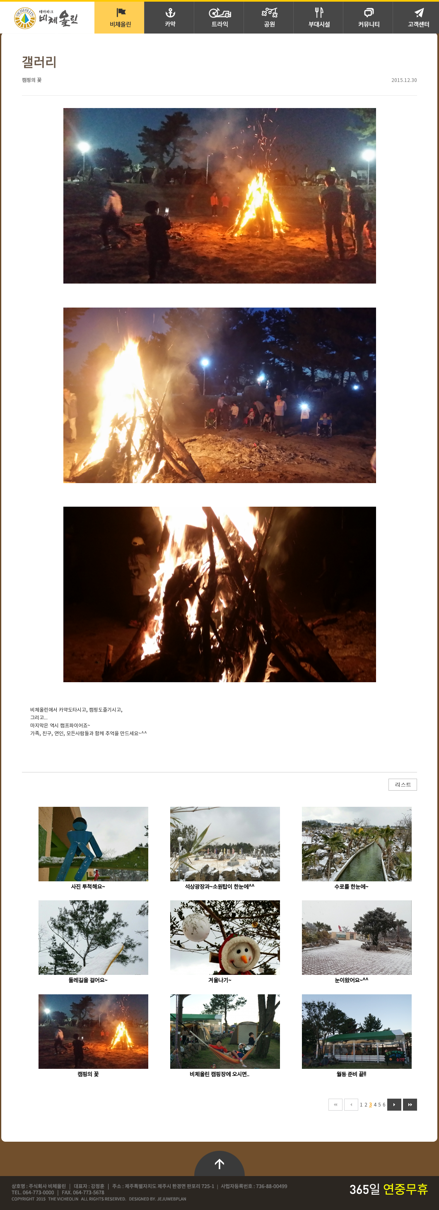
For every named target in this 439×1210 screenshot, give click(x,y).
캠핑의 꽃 (88, 1074)
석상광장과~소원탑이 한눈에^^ (219, 887)
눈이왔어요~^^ (351, 980)
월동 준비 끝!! (351, 1074)
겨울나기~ (219, 980)
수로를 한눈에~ (351, 887)
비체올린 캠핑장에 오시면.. (219, 1074)
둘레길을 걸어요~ (87, 980)
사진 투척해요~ (88, 887)
